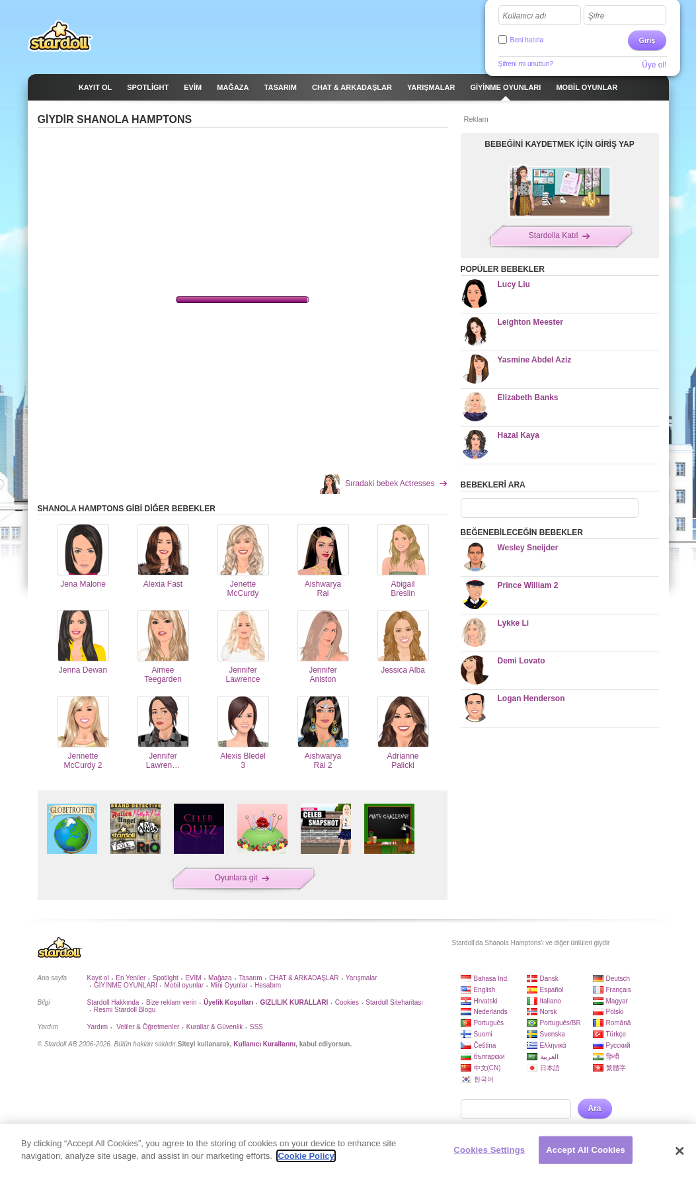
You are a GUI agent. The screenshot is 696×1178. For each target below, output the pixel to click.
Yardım (97, 1027)
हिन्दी (612, 1056)
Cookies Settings (489, 1150)
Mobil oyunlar (184, 985)
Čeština (485, 1045)
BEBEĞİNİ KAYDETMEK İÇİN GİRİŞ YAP (559, 144)
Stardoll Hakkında (113, 1002)
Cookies (347, 1002)
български (489, 1056)
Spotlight (165, 978)
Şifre (596, 16)
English (485, 989)
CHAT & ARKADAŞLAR (303, 978)
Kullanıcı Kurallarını (264, 1044)
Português (489, 1023)
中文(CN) (487, 1068)
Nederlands (491, 1011)
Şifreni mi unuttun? (525, 63)
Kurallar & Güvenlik (214, 1027)
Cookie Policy (306, 1156)
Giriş (646, 40)
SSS (256, 1027)
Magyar (617, 1001)
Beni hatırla (527, 40)
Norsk (548, 1011)
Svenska (552, 1034)
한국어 (484, 1079)
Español (552, 989)
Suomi (483, 1034)
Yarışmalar (361, 978)
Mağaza (220, 978)
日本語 (550, 1068)
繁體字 (616, 1068)
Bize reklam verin (171, 1002)
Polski (615, 1011)
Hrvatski (486, 1001)
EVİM (193, 978)
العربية (549, 1056)
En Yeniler (130, 978)
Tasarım (250, 978)
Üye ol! (654, 64)
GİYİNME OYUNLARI (125, 985)
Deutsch (618, 978)
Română (618, 1023)
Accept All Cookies (585, 1150)
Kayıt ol (98, 978)
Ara (594, 1108)
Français (618, 989)
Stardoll (60, 36)
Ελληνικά (553, 1045)
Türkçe (616, 1034)
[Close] (680, 1151)
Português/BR (560, 1023)
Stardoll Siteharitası (394, 1002)
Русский (618, 1045)
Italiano (550, 1001)
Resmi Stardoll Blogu (124, 1009)
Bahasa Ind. (491, 978)
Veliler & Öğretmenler (146, 1027)
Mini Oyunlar (228, 985)
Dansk (549, 978)
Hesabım (267, 985)
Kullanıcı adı (525, 16)
